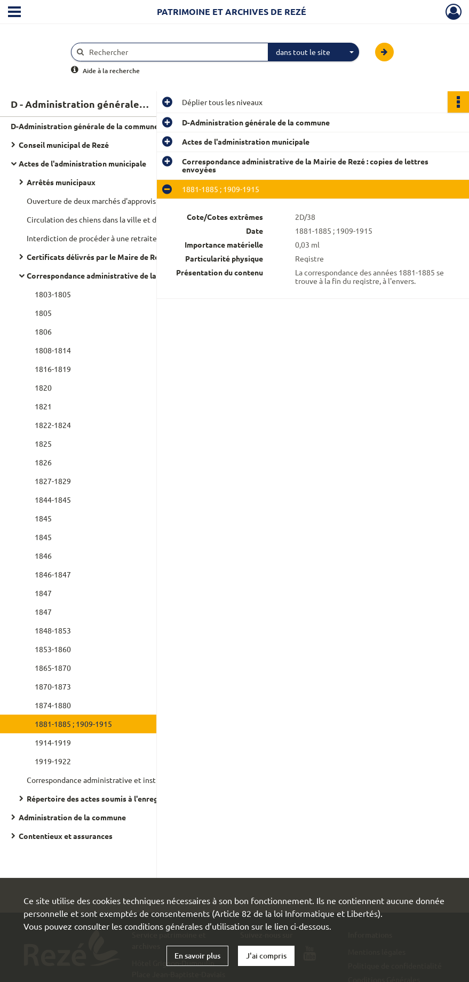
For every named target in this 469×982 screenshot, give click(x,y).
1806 (43, 331)
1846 (43, 555)
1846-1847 (53, 574)
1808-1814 (53, 350)
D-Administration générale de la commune (84, 126)
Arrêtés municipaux (61, 182)
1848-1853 (53, 630)
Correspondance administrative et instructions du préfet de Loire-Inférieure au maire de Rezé (133, 780)
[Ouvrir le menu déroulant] (14, 12)
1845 (43, 518)
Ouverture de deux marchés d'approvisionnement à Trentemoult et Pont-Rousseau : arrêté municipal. (133, 200)
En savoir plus (197, 956)
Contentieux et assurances (66, 836)
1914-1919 (53, 742)
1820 (43, 387)
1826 (43, 462)
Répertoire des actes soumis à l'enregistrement (110, 798)
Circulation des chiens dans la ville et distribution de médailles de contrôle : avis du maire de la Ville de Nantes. (133, 219)
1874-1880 (53, 705)
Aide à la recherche (111, 70)
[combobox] (313, 52)
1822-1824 (53, 425)
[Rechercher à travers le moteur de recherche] (175, 52)
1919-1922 (53, 761)
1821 (43, 406)
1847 (43, 593)
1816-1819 (53, 369)
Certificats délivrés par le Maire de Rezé (97, 257)
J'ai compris (266, 956)
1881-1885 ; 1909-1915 (73, 723)
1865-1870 (53, 667)
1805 (43, 313)
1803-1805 (53, 294)
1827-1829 (53, 481)
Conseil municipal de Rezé (64, 144)
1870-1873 (53, 686)
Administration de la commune (72, 817)
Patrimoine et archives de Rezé (231, 11)
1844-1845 (53, 499)
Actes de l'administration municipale (82, 163)
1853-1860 (53, 649)
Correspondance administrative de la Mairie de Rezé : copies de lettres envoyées (133, 275)
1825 (43, 443)
